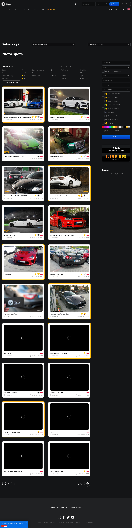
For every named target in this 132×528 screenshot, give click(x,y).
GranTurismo (14, 314)
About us (55, 508)
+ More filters (124, 4)
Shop (30, 9)
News (69, 4)
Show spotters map (11, 82)
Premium (50, 9)
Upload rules (39, 9)
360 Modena (59, 471)
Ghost (61, 157)
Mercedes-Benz (9, 196)
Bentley (6, 471)
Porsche (53, 353)
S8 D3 (9, 353)
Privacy (79, 522)
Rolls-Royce (54, 157)
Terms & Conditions (66, 522)
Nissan (6, 117)
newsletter (76, 508)
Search (113, 4)
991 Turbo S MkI (61, 353)
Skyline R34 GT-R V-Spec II (64, 235)
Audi (51, 117)
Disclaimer (89, 522)
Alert (110, 9)
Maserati (53, 196)
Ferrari (6, 432)
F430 (56, 432)
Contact (64, 508)
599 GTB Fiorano (15, 432)
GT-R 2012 (13, 235)
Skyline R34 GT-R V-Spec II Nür (20, 117)
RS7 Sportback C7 (59, 117)
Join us (22, 9)
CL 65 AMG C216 (21, 196)
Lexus (6, 275)
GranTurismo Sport (63, 314)
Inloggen (119, 9)
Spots (77, 4)
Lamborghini (8, 157)
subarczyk (9, 119)
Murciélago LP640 (19, 157)
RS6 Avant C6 (12, 393)
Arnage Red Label (16, 471)
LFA (9, 275)
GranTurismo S (61, 196)
